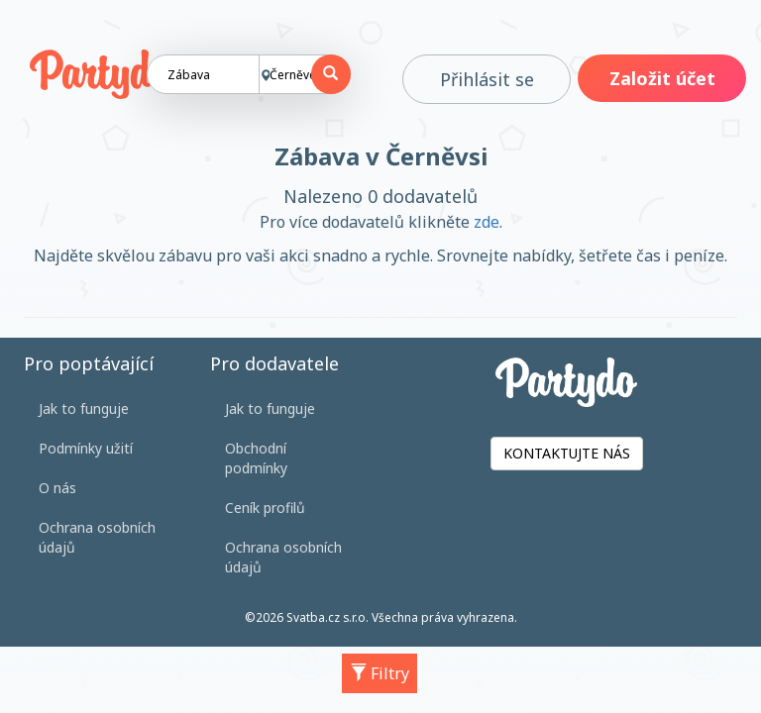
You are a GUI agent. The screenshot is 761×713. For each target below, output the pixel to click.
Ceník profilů (265, 507)
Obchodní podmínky (256, 458)
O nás (57, 487)
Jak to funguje (84, 408)
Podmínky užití (86, 448)
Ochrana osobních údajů (97, 537)
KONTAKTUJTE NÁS (566, 453)
